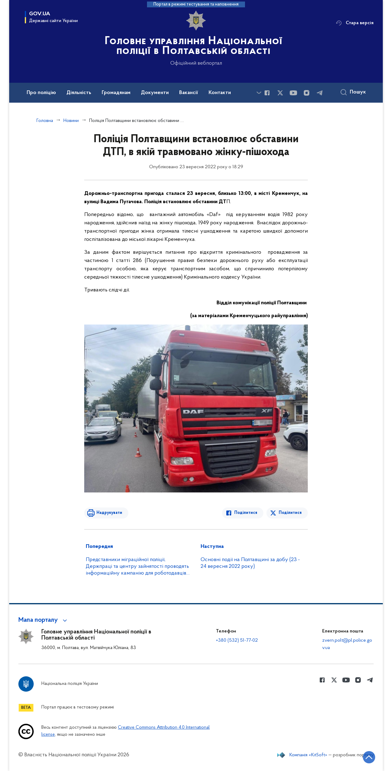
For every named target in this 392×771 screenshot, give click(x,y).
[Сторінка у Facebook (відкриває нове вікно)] (267, 93)
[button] (43, 620)
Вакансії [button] (188, 93)
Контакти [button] (220, 93)
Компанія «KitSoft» (308, 755)
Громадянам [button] (116, 93)
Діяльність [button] (78, 93)
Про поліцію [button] (41, 93)
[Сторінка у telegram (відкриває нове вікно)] (319, 93)
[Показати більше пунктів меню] (258, 93)
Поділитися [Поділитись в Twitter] (290, 513)
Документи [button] (155, 93)
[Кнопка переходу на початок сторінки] (369, 757)
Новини (71, 120)
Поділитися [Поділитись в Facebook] (245, 513)
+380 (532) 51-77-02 (237, 640)
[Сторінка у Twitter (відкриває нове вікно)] (280, 93)
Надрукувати (109, 513)
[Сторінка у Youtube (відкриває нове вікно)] (293, 93)
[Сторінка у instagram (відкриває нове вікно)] (306, 93)
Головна (44, 120)
